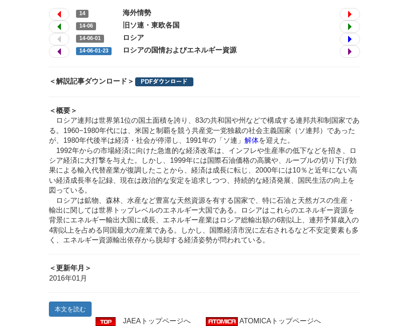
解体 (252, 140)
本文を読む (70, 309)
